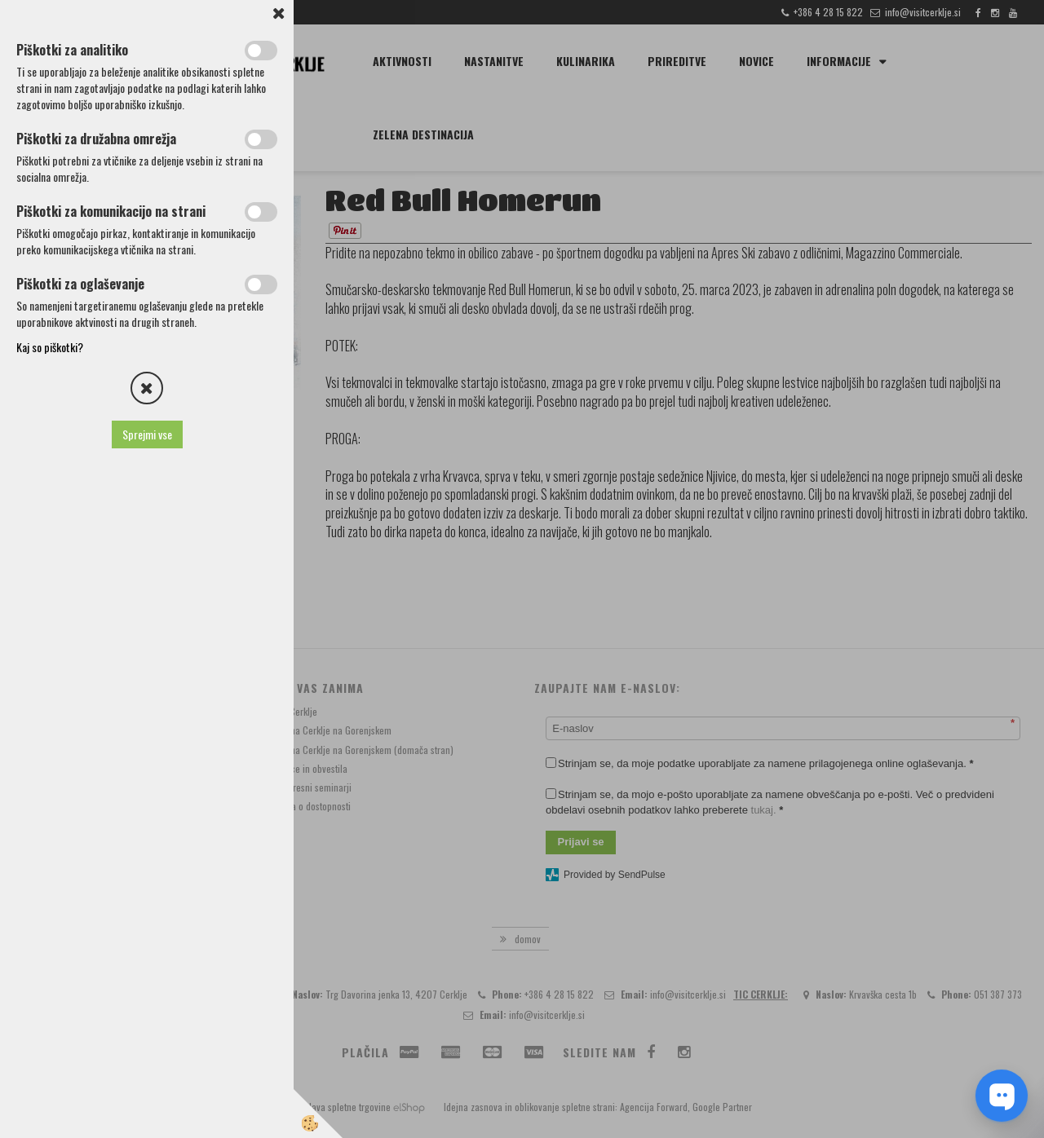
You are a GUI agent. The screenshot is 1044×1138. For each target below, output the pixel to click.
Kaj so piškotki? (49, 346)
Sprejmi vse (147, 434)
